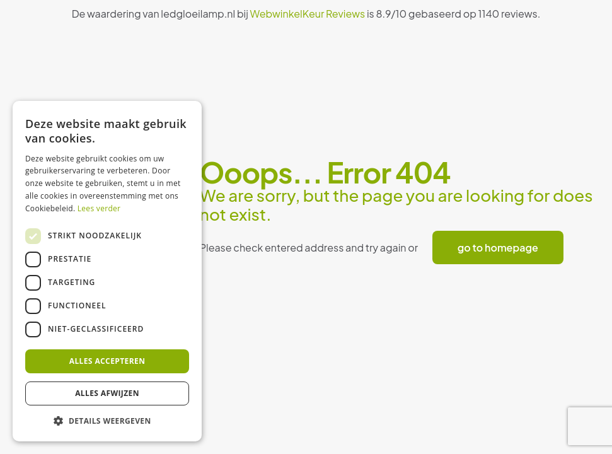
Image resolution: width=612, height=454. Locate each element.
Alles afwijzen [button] (107, 393)
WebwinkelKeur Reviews (308, 13)
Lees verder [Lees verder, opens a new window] (99, 208)
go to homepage (498, 247)
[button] (107, 421)
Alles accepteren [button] (107, 361)
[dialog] (107, 271)
